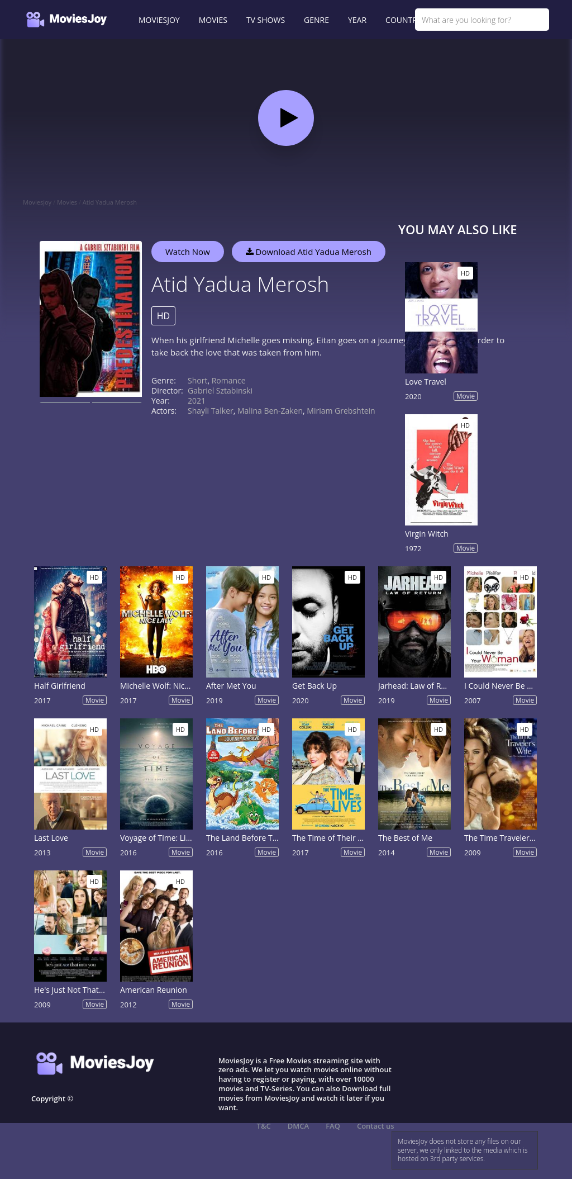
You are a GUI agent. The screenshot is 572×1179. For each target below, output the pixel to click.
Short (197, 380)
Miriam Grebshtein (341, 410)
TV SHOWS (265, 20)
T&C (264, 1126)
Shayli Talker (210, 410)
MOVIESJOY (159, 20)
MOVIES (213, 20)
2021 (197, 400)
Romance (229, 380)
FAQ (333, 1126)
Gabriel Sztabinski (220, 390)
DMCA (298, 1126)
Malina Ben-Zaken (270, 410)
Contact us (375, 1126)
